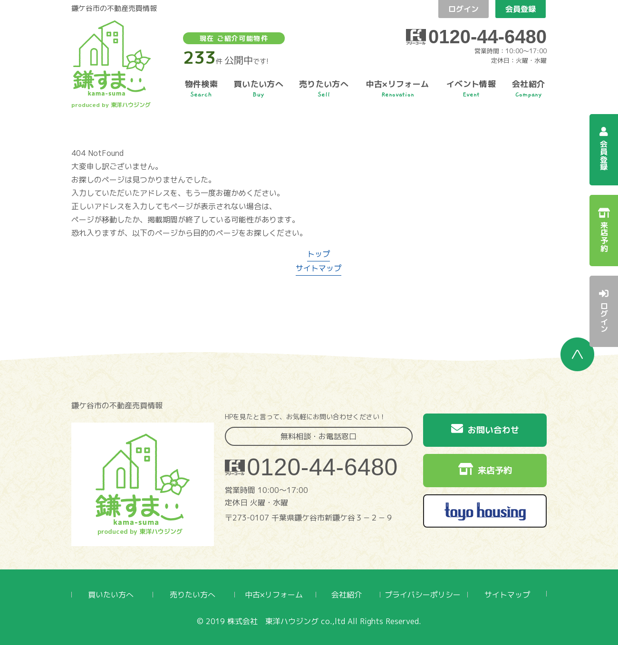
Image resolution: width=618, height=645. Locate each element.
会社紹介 (346, 594)
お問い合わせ (485, 429)
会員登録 (520, 9)
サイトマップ (318, 268)
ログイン (463, 9)
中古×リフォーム (274, 594)
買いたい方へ (111, 594)
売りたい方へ (192, 594)
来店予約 (485, 469)
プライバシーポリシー (423, 594)
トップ (318, 254)
